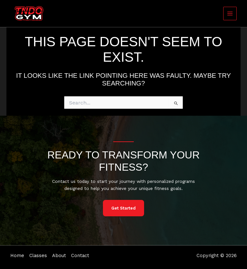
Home (17, 255)
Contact (80, 255)
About (59, 255)
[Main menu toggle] (230, 14)
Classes (38, 255)
